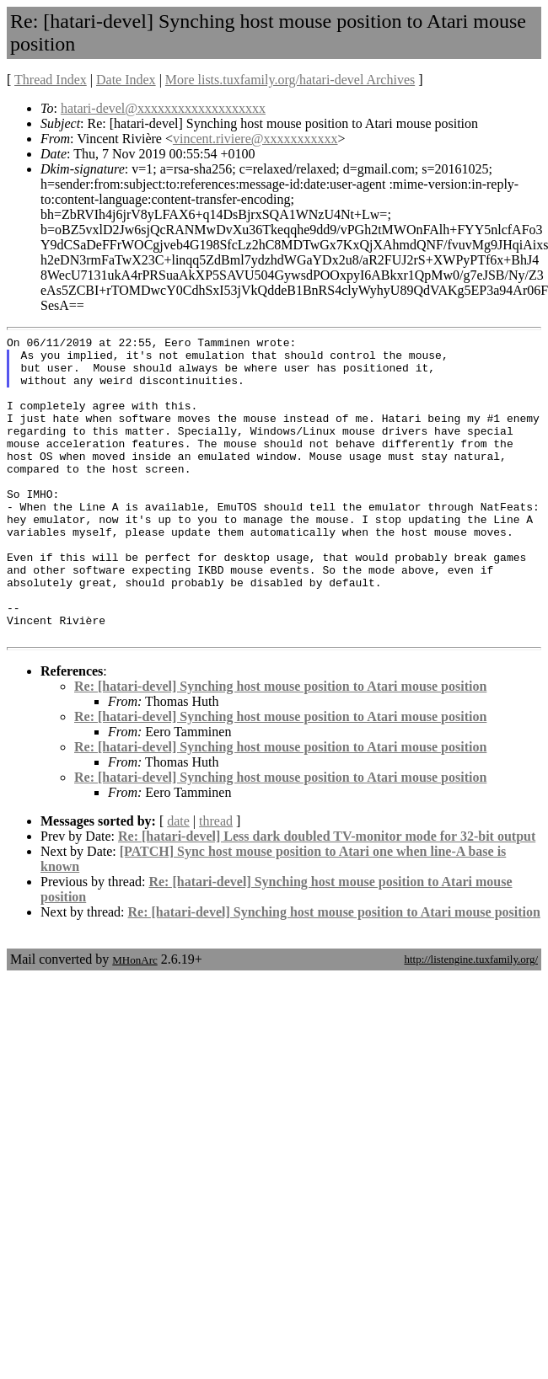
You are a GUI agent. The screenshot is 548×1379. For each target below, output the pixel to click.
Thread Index (50, 79)
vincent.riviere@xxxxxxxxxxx (255, 138)
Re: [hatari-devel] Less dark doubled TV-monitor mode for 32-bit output (326, 897)
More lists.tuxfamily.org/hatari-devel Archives (290, 79)
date (178, 881)
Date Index (126, 79)
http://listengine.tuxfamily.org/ (471, 1019)
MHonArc (134, 1020)
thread (216, 881)
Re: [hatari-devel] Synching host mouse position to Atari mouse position (280, 747)
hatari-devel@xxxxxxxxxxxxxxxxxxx (163, 108)
